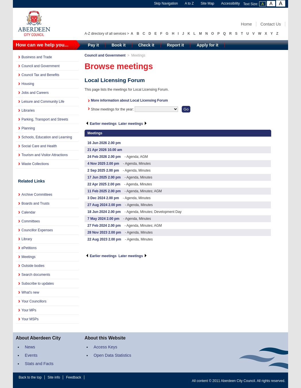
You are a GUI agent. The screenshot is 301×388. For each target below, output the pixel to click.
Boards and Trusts (35, 203)
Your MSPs (30, 319)
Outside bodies (33, 266)
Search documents (36, 275)
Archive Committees (37, 195)
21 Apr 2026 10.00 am (104, 150)
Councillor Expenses (37, 230)
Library (27, 239)
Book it (119, 45)
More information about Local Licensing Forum (129, 100)
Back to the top (30, 377)
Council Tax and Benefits (40, 75)
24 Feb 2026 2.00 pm (104, 157)
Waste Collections (35, 164)
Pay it (93, 45)
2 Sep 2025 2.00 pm (103, 170)
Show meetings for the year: (113, 109)
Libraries (28, 110)
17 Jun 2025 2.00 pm (104, 177)
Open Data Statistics (112, 355)
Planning (28, 128)
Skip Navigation (166, 3)
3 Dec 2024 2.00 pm (103, 198)
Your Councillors (34, 301)
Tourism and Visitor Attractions (45, 155)
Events (31, 355)
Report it (175, 45)
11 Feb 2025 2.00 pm (104, 191)
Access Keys (105, 347)
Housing (28, 84)
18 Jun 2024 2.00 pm (104, 212)
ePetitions (29, 248)
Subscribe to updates (38, 284)
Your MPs (29, 310)
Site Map (207, 3)
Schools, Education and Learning (47, 137)
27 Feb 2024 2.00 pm (104, 226)
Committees (31, 221)
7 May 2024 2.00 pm (103, 219)
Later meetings (132, 124)
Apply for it (207, 45)
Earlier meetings (101, 124)
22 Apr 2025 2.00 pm (103, 184)
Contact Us (270, 24)
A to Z (189, 3)
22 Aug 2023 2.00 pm (104, 239)
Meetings (29, 257)
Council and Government (41, 66)
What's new (30, 292)
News (30, 347)
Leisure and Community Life (43, 102)
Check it (146, 45)
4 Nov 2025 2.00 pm (103, 164)
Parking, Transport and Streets (45, 119)
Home (246, 24)
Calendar (29, 212)
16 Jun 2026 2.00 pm (104, 143)
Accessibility (230, 3)
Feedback (73, 377)
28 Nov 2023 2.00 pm (104, 232)
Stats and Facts (39, 363)
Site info (54, 377)
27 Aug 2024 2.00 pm (104, 205)
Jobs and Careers (35, 93)
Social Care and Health (39, 146)
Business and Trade (37, 57)
